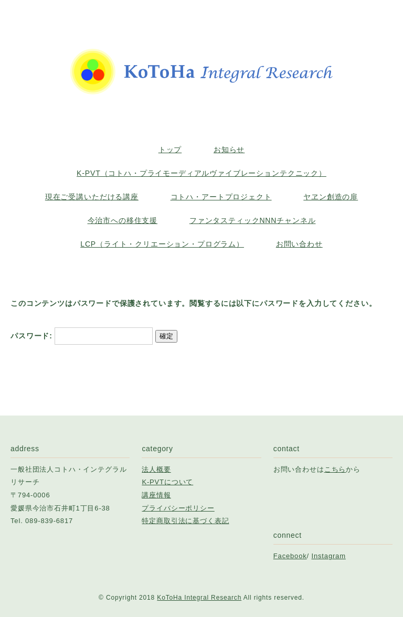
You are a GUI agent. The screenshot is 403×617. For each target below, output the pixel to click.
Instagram (329, 556)
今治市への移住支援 (123, 220)
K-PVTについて (167, 482)
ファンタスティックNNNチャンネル (252, 220)
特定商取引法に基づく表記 (185, 521)
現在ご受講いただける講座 (92, 197)
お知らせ (229, 149)
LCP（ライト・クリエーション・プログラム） (162, 244)
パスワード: (81, 336)
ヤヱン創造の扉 (330, 197)
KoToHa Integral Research (199, 597)
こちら (335, 469)
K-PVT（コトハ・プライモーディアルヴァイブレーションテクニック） (201, 173)
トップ (170, 149)
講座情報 (156, 495)
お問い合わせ (299, 244)
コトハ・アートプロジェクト (221, 197)
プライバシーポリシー (178, 508)
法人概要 (156, 469)
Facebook (290, 556)
